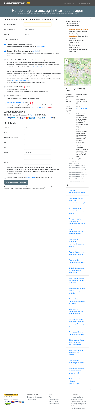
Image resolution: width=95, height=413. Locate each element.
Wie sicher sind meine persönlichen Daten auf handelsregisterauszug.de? (77, 323)
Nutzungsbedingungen (78, 404)
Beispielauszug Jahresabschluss (20, 80)
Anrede (6, 128)
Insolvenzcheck (14, 96)
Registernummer (9, 29)
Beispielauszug (41, 46)
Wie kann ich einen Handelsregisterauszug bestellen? (76, 211)
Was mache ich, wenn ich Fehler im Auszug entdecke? (77, 291)
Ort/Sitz (6, 34)
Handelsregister (54, 404)
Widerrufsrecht (31, 177)
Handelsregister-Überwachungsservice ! (23, 51)
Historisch (35, 67)
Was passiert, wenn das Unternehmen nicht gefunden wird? (76, 371)
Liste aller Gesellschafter (18, 87)
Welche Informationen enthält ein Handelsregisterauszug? (77, 201)
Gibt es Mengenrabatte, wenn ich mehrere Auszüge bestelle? (76, 342)
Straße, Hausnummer (11, 138)
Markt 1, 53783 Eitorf (81, 108)
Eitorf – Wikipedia (74, 163)
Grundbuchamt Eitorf (74, 161)
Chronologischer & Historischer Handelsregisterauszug (28, 60)
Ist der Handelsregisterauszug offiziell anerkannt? (76, 231)
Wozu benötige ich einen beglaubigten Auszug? (77, 253)
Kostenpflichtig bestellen (16, 182)
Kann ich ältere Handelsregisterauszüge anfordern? (77, 301)
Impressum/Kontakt (77, 397)
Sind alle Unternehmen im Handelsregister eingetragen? (76, 270)
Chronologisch (44, 67)
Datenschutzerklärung (78, 401)
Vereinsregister (70, 3)
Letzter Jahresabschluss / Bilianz (21, 71)
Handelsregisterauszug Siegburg (78, 174)
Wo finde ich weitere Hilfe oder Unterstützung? (75, 381)
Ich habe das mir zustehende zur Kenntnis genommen (29, 177)
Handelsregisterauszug (17, 3)
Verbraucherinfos (76, 399)
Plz (5, 143)
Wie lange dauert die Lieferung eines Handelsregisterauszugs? (77, 221)
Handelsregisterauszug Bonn (77, 179)
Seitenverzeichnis (77, 406)
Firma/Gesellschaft (10, 24)
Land (6, 153)
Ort (5, 148)
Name (6, 133)
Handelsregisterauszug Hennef (77, 170)
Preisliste (82, 3)
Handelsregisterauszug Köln (76, 176)
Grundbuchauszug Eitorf (75, 159)
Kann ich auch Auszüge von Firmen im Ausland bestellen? (76, 281)
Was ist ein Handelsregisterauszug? (77, 191)
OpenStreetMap (81, 84)
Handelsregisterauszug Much (77, 167)
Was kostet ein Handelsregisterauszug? (77, 261)
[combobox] (37, 24)
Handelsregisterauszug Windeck (77, 165)
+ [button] (66, 60)
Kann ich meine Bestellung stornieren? (76, 362)
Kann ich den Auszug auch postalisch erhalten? (76, 352)
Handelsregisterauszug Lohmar (77, 172)
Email (6, 163)
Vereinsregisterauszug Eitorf (76, 181)
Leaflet (73, 84)
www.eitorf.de (80, 112)
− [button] (66, 63)
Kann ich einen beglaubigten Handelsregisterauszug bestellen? (76, 243)
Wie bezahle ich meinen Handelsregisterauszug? (77, 333)
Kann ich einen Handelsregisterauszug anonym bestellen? (76, 311)
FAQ (88, 3)
